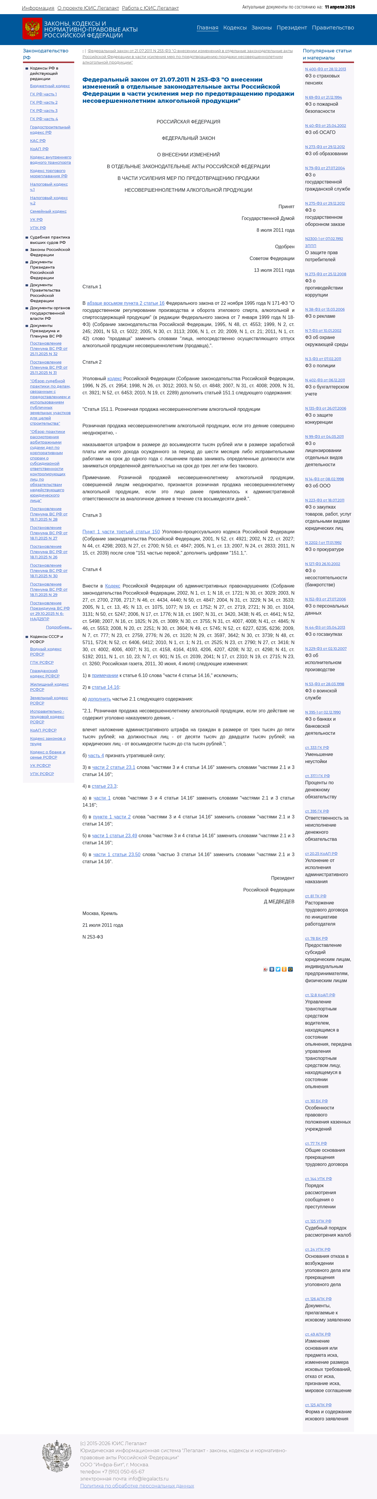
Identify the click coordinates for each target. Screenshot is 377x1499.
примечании (105, 675)
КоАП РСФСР (43, 730)
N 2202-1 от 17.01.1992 (323, 542)
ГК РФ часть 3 (43, 110)
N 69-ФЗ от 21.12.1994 (323, 97)
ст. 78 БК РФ (316, 938)
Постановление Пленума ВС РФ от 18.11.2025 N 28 (48, 514)
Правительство (333, 27)
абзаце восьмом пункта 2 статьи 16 (125, 303)
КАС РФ (38, 140)
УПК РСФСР (42, 773)
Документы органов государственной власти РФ (50, 313)
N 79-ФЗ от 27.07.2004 (325, 168)
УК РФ (36, 219)
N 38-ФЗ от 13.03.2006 (325, 309)
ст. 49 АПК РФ (318, 1334)
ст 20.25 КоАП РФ (321, 853)
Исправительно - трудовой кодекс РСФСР (47, 716)
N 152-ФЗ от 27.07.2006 (325, 599)
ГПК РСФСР (42, 662)
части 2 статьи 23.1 (113, 767)
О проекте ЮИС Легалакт (88, 8)
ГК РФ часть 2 (43, 102)
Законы (262, 27)
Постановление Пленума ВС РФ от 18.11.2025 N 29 (48, 589)
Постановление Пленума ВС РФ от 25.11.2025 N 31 (48, 367)
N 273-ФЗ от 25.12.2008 (325, 274)
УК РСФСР (40, 765)
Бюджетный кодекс (50, 85)
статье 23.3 (104, 786)
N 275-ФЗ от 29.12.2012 (325, 203)
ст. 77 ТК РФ (316, 1143)
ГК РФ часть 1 (43, 94)
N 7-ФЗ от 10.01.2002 (323, 330)
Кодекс (112, 585)
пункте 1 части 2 (112, 816)
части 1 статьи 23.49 (114, 835)
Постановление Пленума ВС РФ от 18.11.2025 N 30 (48, 570)
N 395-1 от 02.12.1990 (323, 712)
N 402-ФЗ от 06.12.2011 (325, 380)
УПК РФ (38, 227)
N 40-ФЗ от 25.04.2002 (325, 125)
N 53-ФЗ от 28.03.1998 (324, 684)
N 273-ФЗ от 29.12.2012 (325, 147)
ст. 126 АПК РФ (318, 1299)
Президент (292, 27)
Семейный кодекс (48, 211)
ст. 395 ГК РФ (317, 811)
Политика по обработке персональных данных (137, 1486)
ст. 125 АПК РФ (318, 1405)
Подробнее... (59, 627)
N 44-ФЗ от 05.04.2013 (325, 627)
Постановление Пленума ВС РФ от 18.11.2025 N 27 (48, 532)
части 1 (102, 797)
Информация (38, 8)
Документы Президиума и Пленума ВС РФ (46, 330)
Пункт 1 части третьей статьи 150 (121, 531)
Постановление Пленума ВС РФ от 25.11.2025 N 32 (48, 348)
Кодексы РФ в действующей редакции (44, 73)
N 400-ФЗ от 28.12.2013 (325, 69)
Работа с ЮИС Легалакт (150, 8)
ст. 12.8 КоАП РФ (320, 995)
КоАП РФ (39, 148)
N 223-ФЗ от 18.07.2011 (324, 500)
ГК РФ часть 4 (44, 118)
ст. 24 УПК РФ (317, 1249)
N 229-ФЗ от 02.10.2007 (326, 648)
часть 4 (96, 755)
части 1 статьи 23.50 (116, 854)
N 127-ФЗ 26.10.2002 (322, 564)
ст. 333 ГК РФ (317, 747)
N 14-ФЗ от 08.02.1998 (324, 479)
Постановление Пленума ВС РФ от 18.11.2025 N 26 (48, 551)
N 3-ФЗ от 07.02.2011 (323, 359)
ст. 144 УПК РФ (318, 1179)
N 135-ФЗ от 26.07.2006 (325, 408)
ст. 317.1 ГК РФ (317, 776)
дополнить (99, 698)
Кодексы (235, 27)
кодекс (115, 378)
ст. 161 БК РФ (316, 1101)
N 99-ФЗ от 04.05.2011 (324, 436)
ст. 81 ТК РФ (315, 896)
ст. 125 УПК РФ (318, 1221)
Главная (208, 27)
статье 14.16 (105, 687)
